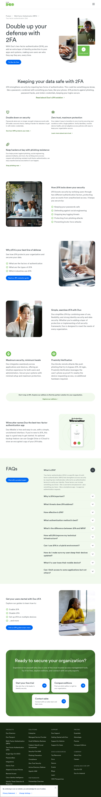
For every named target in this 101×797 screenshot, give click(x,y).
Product (9, 16)
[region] (29, 791)
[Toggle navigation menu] (93, 4)
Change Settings (24, 793)
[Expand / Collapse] (92, 470)
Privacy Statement (9, 793)
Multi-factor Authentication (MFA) (27, 16)
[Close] (55, 788)
